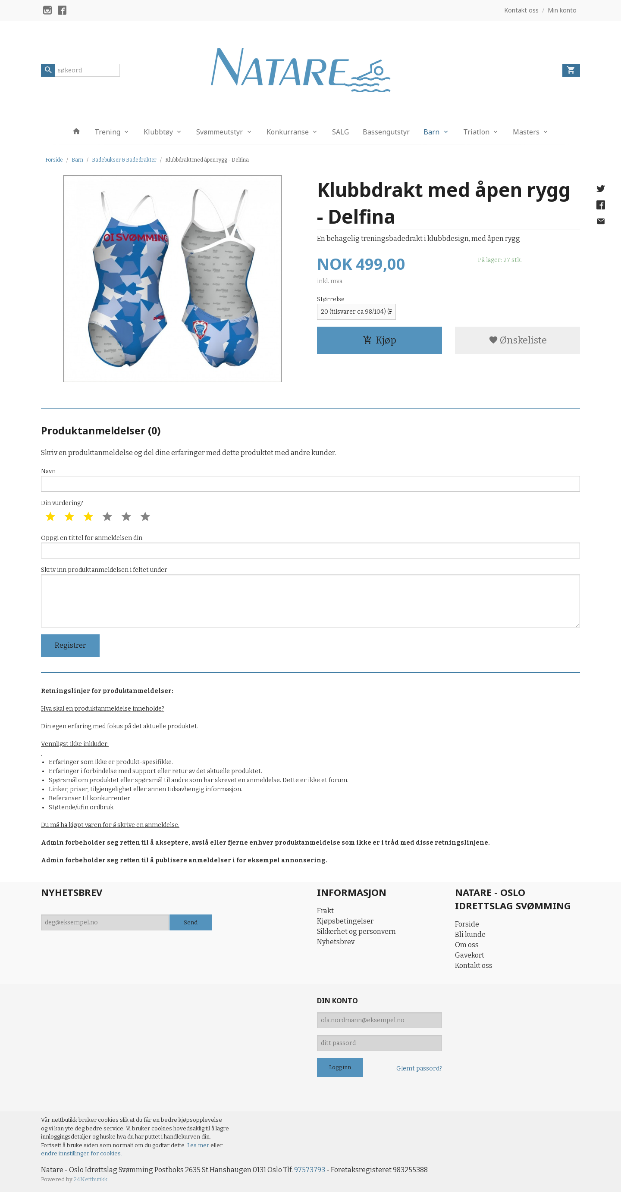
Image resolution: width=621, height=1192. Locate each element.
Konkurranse (288, 132)
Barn (431, 132)
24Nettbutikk (90, 1179)
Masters (526, 132)
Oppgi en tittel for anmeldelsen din (310, 546)
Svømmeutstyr (219, 132)
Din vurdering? (62, 503)
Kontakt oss (473, 965)
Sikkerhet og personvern (356, 931)
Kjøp (379, 340)
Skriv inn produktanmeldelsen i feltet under (310, 596)
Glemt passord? (419, 1068)
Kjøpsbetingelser (345, 921)
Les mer (198, 1145)
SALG (340, 132)
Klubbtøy (158, 132)
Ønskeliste (518, 340)
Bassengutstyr (386, 132)
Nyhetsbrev (335, 942)
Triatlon (476, 132)
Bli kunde (470, 934)
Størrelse (331, 299)
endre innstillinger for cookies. (81, 1153)
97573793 (309, 1170)
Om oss (467, 945)
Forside (54, 160)
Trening (107, 132)
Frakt (325, 911)
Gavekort (469, 955)
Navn (310, 480)
